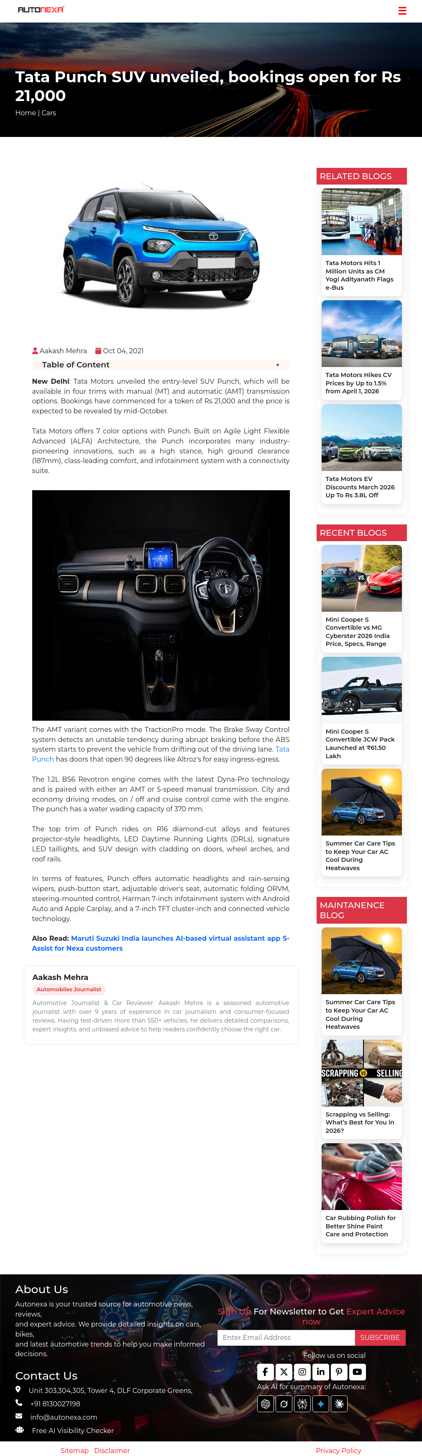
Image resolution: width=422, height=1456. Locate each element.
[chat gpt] (265, 1403)
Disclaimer (112, 1451)
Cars (48, 113)
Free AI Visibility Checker (73, 1431)
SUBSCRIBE (380, 1338)
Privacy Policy (338, 1451)
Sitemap (75, 1451)
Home (25, 113)
